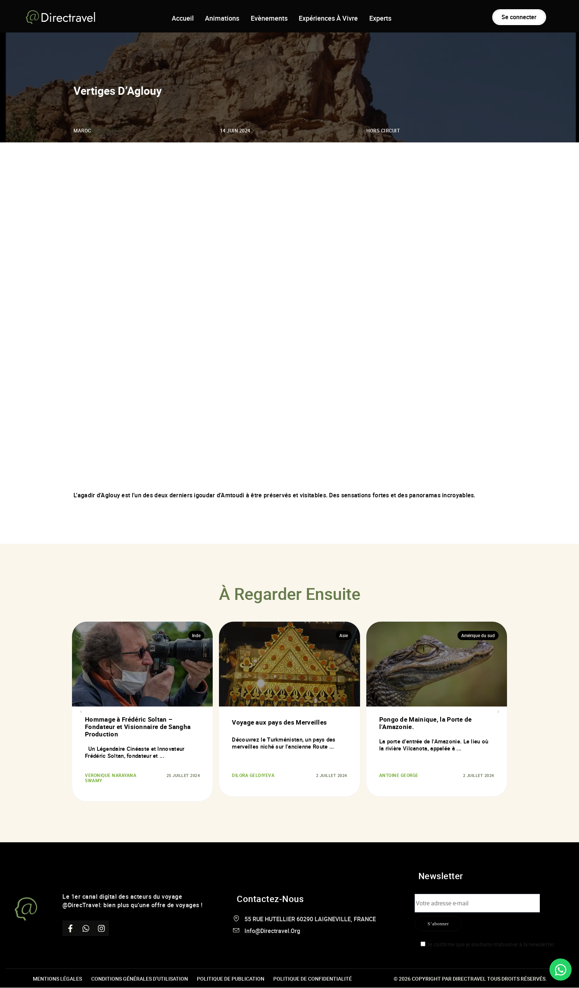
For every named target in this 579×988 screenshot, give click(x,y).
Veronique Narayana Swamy (108, 778)
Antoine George (397, 775)
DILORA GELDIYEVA (251, 775)
